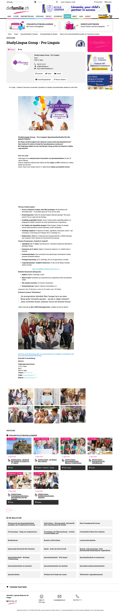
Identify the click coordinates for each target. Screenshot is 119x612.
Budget (88, 16)
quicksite (24, 610)
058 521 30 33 (41, 64)
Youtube (57, 74)
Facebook (39, 74)
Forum (62, 2)
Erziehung (40, 16)
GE (17, 2)
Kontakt (53, 610)
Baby (9, 16)
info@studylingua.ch (42, 66)
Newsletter (87, 610)
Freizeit (49, 16)
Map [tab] (20, 49)
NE (19, 2)
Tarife (73, 2)
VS (22, 2)
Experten (68, 2)
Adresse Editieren (60, 79)
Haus (81, 16)
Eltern (16, 16)
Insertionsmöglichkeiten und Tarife (70, 610)
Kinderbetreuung (27, 16)
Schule (67, 16)
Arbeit (74, 16)
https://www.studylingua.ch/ (45, 68)
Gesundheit (58, 16)
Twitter (48, 74)
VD (14, 2)
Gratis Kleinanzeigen (98, 610)
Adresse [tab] (11, 49)
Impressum (48, 610)
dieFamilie (10, 2)
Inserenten (81, 610)
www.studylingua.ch (30, 378)
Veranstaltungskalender (43, 79)
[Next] (14, 510)
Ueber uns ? (58, 610)
